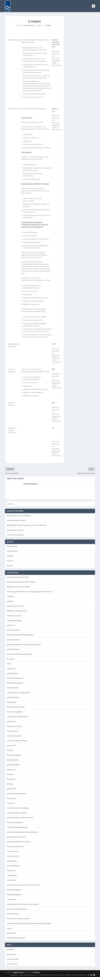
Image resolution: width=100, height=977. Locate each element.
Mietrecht (10, 774)
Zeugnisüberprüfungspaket (16, 938)
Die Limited (11, 659)
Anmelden (10, 949)
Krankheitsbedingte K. (14, 755)
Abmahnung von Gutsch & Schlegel (18, 515)
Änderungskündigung (14, 620)
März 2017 (10, 561)
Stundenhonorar (12, 851)
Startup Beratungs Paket (15, 846)
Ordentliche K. (12, 798)
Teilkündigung (11, 861)
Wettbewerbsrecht (13, 914)
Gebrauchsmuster (13, 688)
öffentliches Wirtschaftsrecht (16, 794)
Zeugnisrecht (11, 933)
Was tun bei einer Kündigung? (17, 909)
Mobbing (10, 784)
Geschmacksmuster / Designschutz (18, 693)
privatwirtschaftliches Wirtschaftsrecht (20, 818)
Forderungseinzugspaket (15, 683)
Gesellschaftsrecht (13, 697)
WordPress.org (12, 964)
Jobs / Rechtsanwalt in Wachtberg (47, 975)
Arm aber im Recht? (13, 630)
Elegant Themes (18, 972)
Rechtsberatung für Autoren (16, 520)
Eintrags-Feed (11, 954)
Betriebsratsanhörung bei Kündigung (19, 654)
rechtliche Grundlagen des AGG (17, 827)
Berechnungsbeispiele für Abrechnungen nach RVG (24, 644)
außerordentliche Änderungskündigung (20, 635)
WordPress (36, 972)
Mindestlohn (11, 779)
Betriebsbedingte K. (13, 649)
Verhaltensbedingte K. (14, 894)
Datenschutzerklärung (27, 975)
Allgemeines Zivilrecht (14, 616)
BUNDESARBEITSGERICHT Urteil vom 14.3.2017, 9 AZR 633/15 (27, 525)
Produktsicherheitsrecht (15, 822)
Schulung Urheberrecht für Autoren (19, 842)
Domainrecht (11, 668)
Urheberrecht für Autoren (15, 530)
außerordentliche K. (13, 640)
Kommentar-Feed (12, 959)
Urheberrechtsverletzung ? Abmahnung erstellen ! (23, 885)
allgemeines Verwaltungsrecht (17, 611)
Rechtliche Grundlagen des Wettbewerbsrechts (22, 832)
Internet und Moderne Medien (17, 741)
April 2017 (10, 556)
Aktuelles (10, 601)
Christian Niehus (29, 25)
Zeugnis (9, 928)
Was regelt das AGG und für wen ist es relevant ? (23, 904)
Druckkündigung (12, 673)
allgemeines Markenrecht (15, 606)
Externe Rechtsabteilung (15, 535)
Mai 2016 (10, 566)
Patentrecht (11, 803)
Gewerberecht (11, 702)
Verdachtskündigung (14, 890)
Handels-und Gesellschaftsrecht (17, 717)
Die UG (9, 664)
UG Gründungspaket (14, 866)
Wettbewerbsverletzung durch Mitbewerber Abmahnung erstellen (29, 923)
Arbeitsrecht (11, 625)
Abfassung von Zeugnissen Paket (18, 577)
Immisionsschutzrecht (14, 736)
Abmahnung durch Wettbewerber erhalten (21, 582)
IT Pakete (48, 25)
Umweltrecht (11, 870)
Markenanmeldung (13, 765)
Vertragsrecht (11, 899)
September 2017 (12, 551)
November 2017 (12, 546)
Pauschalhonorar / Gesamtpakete (18, 808)
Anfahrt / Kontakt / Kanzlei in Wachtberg (72, 975)
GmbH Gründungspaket (15, 712)
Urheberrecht (11, 880)
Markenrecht (11, 769)
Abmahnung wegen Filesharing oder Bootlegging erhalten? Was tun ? (30, 592)
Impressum (14, 975)
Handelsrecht (11, 721)
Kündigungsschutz (13, 760)
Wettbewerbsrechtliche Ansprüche (18, 919)
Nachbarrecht (11, 789)
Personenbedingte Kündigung (17, 813)
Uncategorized (12, 875)
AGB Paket (10, 596)
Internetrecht (11, 745)
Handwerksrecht (12, 731)
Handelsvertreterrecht (14, 726)
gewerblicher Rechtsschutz (16, 707)
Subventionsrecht (13, 856)
